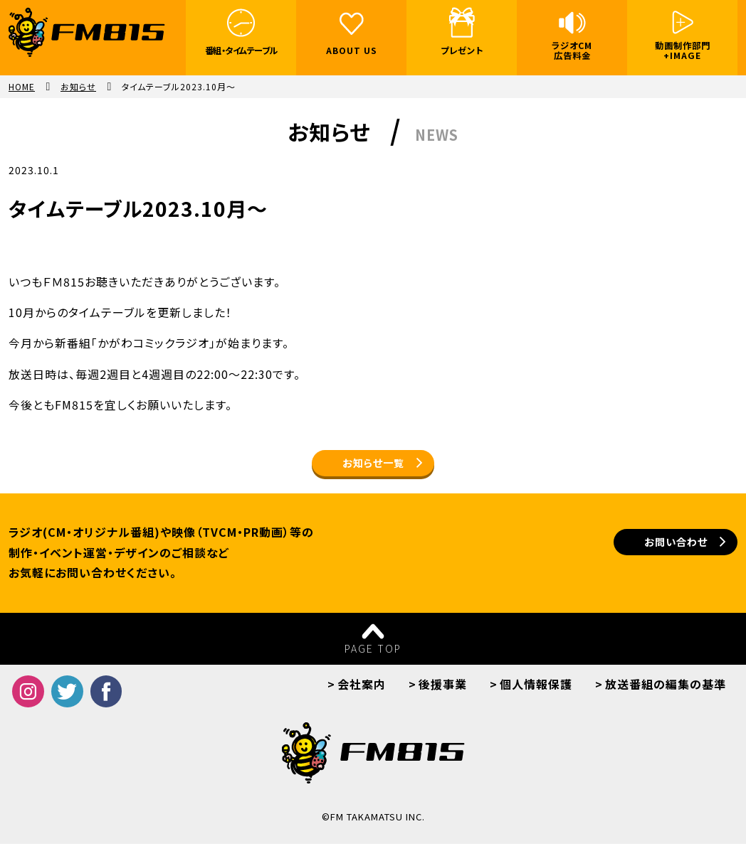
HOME (22, 86)
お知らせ (78, 86)
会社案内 (361, 691)
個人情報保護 (536, 691)
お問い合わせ (641, 552)
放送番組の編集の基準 (665, 691)
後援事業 (443, 691)
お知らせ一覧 (373, 466)
